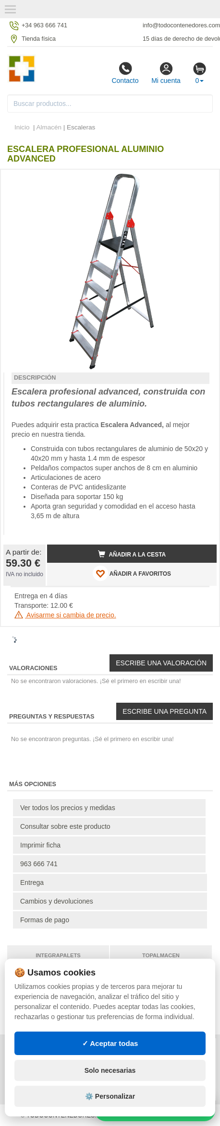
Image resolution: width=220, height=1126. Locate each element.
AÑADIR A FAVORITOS (132, 573)
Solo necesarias (110, 1070)
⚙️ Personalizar (110, 1096)
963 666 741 (39, 864)
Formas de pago (44, 920)
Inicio (22, 127)
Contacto (124, 72)
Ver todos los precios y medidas (67, 808)
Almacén (49, 127)
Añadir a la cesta (132, 554)
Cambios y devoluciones (56, 901)
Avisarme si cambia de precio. (65, 615)
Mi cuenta (166, 72)
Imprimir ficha (40, 845)
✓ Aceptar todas (110, 1043)
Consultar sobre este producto (65, 826)
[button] (200, 180)
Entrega (32, 882)
